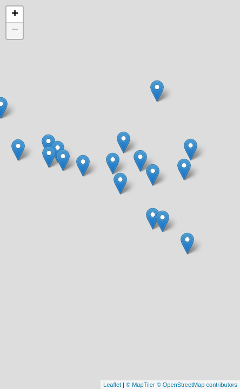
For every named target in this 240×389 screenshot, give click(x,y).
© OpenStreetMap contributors (197, 384)
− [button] (14, 31)
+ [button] (14, 14)
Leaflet (112, 384)
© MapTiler (140, 384)
